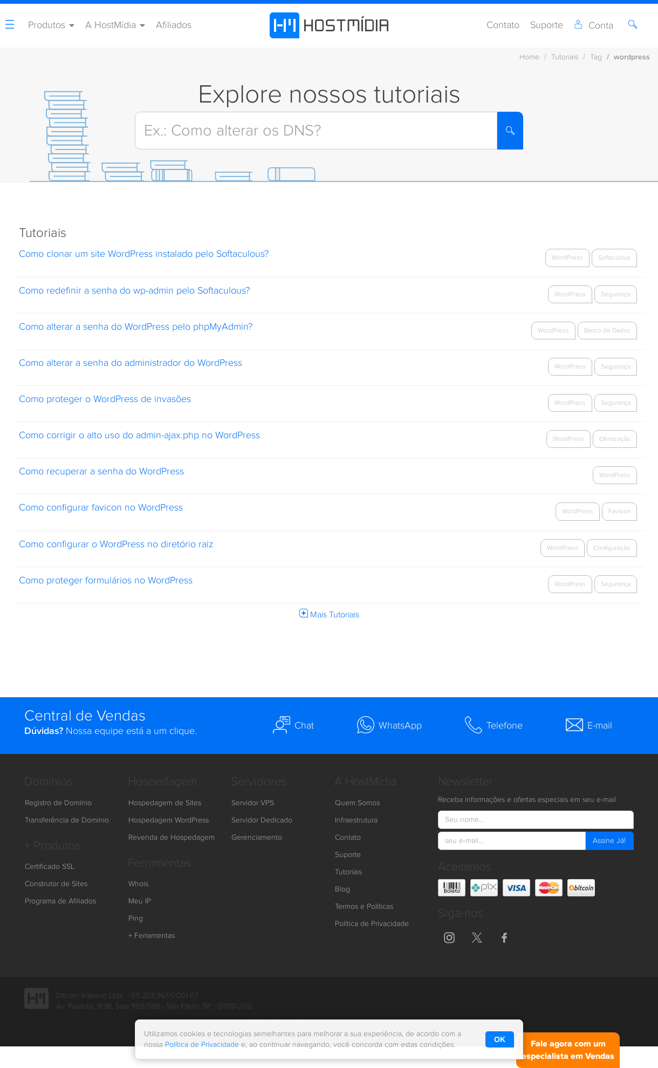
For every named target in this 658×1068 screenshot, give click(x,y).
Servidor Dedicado (261, 820)
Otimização (614, 439)
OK (499, 1039)
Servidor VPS (252, 803)
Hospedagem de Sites (164, 803)
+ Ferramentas (151, 935)
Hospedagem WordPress (168, 820)
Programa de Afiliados (60, 901)
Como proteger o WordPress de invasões (105, 399)
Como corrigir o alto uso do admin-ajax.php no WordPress (139, 435)
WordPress (567, 257)
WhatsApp (389, 724)
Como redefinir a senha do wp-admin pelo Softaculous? (134, 290)
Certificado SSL (49, 866)
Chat (293, 724)
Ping (135, 918)
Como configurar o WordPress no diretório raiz (116, 544)
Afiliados (173, 25)
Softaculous (614, 257)
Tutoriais (348, 872)
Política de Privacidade (372, 924)
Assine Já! (609, 840)
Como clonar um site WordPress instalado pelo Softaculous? (144, 254)
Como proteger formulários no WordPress (106, 580)
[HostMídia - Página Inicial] (329, 25)
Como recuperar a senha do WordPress (101, 471)
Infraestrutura (356, 820)
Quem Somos (357, 803)
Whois (138, 884)
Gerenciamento (256, 837)
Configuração (611, 548)
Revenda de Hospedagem (171, 837)
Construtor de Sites (56, 884)
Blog (342, 889)
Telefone (494, 724)
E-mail (589, 724)
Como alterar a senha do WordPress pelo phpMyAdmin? (135, 326)
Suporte (546, 25)
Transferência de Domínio (67, 820)
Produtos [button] (51, 25)
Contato (502, 25)
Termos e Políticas (364, 906)
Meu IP (139, 901)
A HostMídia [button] (115, 25)
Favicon (619, 511)
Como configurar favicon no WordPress (101, 507)
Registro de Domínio (58, 803)
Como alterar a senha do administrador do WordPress (132, 363)
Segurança (615, 294)
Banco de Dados (607, 330)
